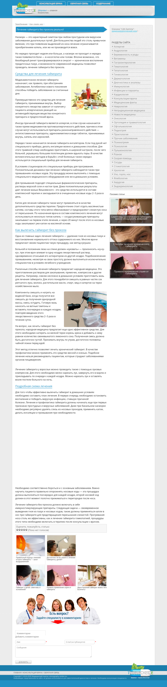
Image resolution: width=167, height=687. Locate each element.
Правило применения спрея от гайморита (59, 589)
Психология (120, 146)
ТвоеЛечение (21, 24)
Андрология (120, 50)
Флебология (120, 178)
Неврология (120, 106)
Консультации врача (125, 98)
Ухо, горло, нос (36, 24)
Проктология (121, 134)
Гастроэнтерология (124, 62)
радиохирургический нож (124, 31)
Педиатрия (120, 130)
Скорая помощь (123, 158)
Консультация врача (50, 3)
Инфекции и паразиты (126, 90)
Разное (118, 154)
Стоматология (122, 166)
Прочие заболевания (125, 138)
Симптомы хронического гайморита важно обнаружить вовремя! (131, 217)
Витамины (119, 58)
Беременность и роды (126, 54)
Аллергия (119, 46)
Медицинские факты (125, 102)
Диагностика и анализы (127, 82)
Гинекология (121, 74)
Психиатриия (121, 142)
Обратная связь (79, 3)
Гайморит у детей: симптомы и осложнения (28, 589)
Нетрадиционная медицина (129, 110)
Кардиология (121, 94)
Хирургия (119, 182)
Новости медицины (125, 114)
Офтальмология (123, 126)
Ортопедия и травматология (130, 122)
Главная (17, 673)
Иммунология (121, 86)
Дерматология (122, 78)
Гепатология (121, 70)
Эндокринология (123, 186)
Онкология (120, 118)
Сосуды (118, 162)
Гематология (121, 66)
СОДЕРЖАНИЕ (103, 3)
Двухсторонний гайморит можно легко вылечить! (92, 589)
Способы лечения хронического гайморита (131, 245)
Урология (119, 170)
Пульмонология (123, 150)
